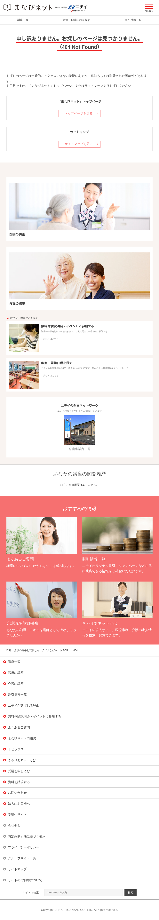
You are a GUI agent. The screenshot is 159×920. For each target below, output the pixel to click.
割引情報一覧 (133, 19)
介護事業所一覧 (79, 433)
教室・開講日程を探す (76, 19)
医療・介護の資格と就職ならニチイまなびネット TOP (37, 650)
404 (75, 650)
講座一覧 (22, 19)
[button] (149, 8)
